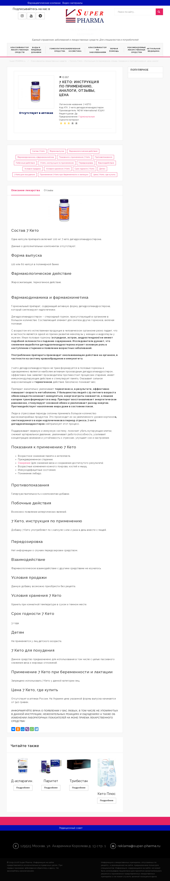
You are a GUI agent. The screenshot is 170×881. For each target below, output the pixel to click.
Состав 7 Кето (38, 151)
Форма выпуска (57, 151)
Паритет (51, 781)
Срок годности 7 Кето (84, 169)
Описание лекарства (25, 190)
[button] (22, 15)
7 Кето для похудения (24, 174)
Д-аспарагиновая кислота (33, 781)
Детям (102, 169)
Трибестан (79, 781)
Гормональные (87, 116)
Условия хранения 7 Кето (58, 169)
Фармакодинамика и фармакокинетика (35, 157)
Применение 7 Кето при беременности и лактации (64, 174)
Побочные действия (25, 163)
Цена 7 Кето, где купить (104, 174)
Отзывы (48, 190)
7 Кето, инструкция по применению (57, 163)
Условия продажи (32, 169)
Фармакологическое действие (83, 151)
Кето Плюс (107, 794)
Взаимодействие (106, 163)
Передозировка (86, 163)
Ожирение (24, 463)
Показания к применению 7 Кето (74, 157)
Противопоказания (103, 157)
